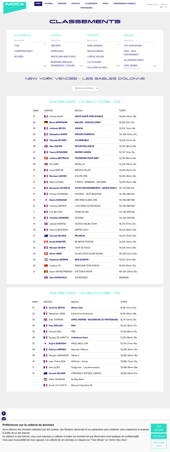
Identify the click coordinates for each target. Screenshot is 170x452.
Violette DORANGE (56, 217)
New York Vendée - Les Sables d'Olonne (85, 78)
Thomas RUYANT (55, 140)
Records (18, 56)
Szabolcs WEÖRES (56, 259)
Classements (91, 3)
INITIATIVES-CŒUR (84, 146)
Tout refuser (159, 436)
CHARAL (79, 128)
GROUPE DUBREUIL (85, 134)
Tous (16, 45)
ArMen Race (57, 51)
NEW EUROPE (82, 259)
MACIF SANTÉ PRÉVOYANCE (89, 116)
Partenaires (86, 8)
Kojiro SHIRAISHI (55, 200)
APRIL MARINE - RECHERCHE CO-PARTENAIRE (94, 319)
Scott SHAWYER (55, 241)
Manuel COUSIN (54, 247)
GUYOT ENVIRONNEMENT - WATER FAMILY (96, 188)
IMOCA (105, 3)
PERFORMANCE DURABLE (125, 3)
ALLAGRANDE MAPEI (134, 60)
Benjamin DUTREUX (57, 188)
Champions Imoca (23, 51)
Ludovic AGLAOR (95, 56)
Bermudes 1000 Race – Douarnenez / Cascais (62, 64)
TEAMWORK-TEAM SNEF (87, 158)
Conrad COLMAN (55, 235)
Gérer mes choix (158, 444)
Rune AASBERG (94, 45)
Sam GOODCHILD (55, 277)
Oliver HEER (53, 253)
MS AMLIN (80, 235)
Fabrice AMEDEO (55, 349)
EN (166, 7)
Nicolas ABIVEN (95, 51)
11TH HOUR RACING (133, 45)
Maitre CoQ (77, 307)
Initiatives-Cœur (79, 337)
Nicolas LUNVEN (55, 176)
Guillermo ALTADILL (97, 67)
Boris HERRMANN (55, 122)
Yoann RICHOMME (56, 152)
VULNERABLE (82, 140)
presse (164, 4)
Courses (49, 3)
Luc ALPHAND (94, 62)
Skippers (62, 3)
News (38, 3)
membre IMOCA (152, 4)
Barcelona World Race (63, 56)
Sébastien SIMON (55, 134)
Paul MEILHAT (53, 325)
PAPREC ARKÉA (83, 152)
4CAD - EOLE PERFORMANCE (131, 53)
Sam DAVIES (53, 146)
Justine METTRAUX (56, 158)
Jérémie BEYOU (55, 128)
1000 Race (56, 45)
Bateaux (76, 3)
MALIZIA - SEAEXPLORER (88, 122)
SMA (73, 325)
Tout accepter (158, 428)
